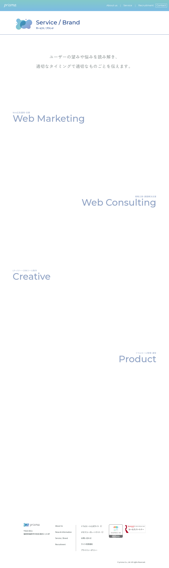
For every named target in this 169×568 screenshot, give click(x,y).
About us (111, 5)
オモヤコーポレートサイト (91, 532)
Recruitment (146, 5)
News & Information (63, 532)
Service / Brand (61, 538)
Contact (161, 5)
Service (128, 5)
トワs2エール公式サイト (90, 526)
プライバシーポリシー (89, 550)
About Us (59, 526)
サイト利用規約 (87, 544)
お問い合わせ (86, 538)
